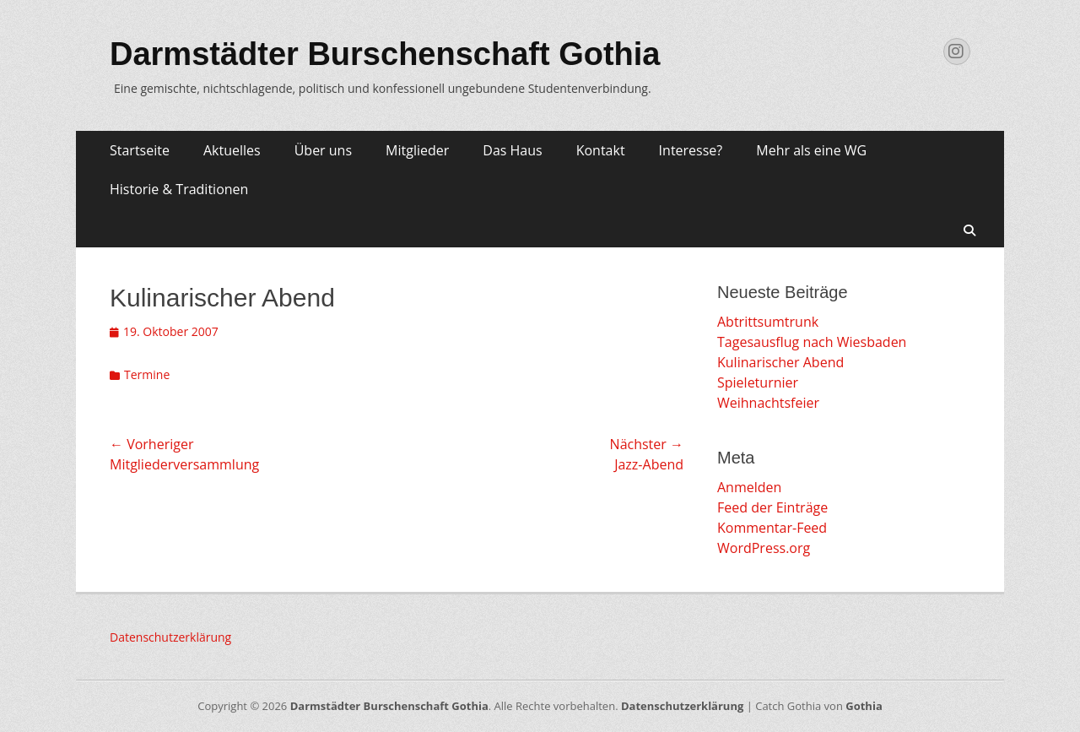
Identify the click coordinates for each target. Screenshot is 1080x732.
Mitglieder (417, 150)
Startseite (140, 150)
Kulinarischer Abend (780, 362)
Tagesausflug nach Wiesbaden (811, 342)
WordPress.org (763, 548)
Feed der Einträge (772, 507)
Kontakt (600, 150)
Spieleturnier (757, 382)
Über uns (323, 150)
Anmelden (749, 487)
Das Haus (512, 150)
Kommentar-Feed (772, 527)
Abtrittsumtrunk (767, 321)
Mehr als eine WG (811, 150)
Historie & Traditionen (179, 189)
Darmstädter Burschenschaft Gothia (385, 54)
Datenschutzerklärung (170, 637)
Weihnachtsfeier (768, 402)
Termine (147, 374)
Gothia (863, 705)
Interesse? (691, 150)
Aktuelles (232, 150)
